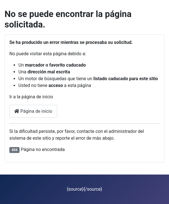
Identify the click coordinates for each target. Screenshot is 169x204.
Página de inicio (33, 111)
